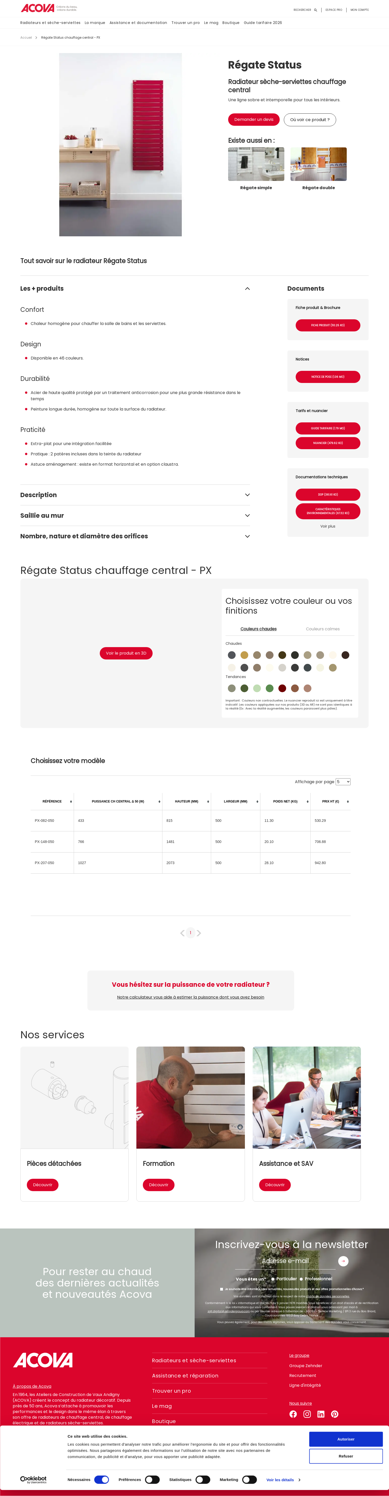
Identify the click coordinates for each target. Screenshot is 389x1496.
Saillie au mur (42, 515)
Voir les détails (280, 1486)
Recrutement (303, 1375)
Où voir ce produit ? (310, 120)
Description (38, 495)
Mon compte (360, 10)
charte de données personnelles (327, 1296)
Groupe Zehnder (306, 1366)
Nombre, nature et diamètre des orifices (84, 536)
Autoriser (346, 1445)
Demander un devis (254, 119)
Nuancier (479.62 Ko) (328, 443)
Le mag (211, 23)
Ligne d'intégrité (305, 1385)
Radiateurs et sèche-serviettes (50, 23)
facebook (293, 1413)
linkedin (321, 1413)
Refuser (346, 1462)
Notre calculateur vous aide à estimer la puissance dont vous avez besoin (191, 997)
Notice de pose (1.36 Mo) (327, 377)
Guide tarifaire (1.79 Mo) (328, 428)
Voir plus (327, 526)
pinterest (335, 1413)
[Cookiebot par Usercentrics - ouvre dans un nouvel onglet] (33, 1486)
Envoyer (343, 1261)
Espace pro (334, 10)
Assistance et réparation (186, 1375)
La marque (95, 23)
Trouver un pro (185, 23)
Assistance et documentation (138, 23)
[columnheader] (52, 801)
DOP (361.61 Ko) (328, 495)
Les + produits (42, 288)
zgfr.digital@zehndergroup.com (229, 1311)
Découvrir (43, 1185)
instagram (307, 1413)
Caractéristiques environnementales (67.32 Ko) (328, 511)
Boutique (230, 23)
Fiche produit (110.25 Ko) (328, 325)
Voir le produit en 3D (126, 653)
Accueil (26, 37)
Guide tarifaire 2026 (263, 23)
